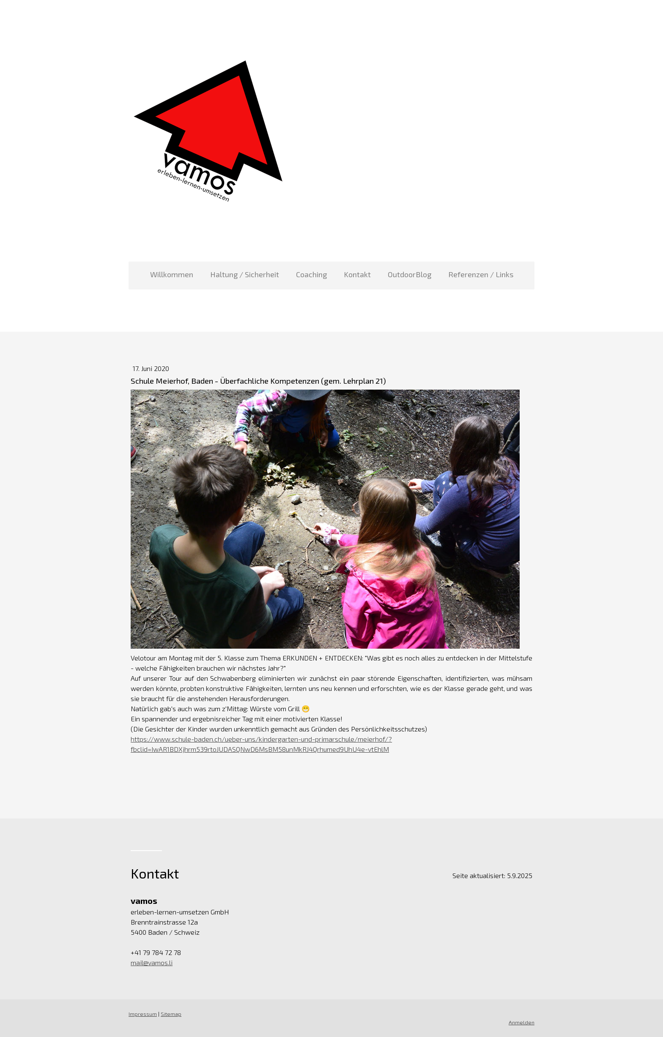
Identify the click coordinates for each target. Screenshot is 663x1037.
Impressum (143, 1013)
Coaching (311, 274)
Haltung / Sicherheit (244, 274)
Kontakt (357, 274)
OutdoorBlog (409, 274)
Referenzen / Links (480, 274)
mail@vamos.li (152, 962)
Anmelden (521, 1022)
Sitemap (171, 1013)
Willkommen (171, 274)
